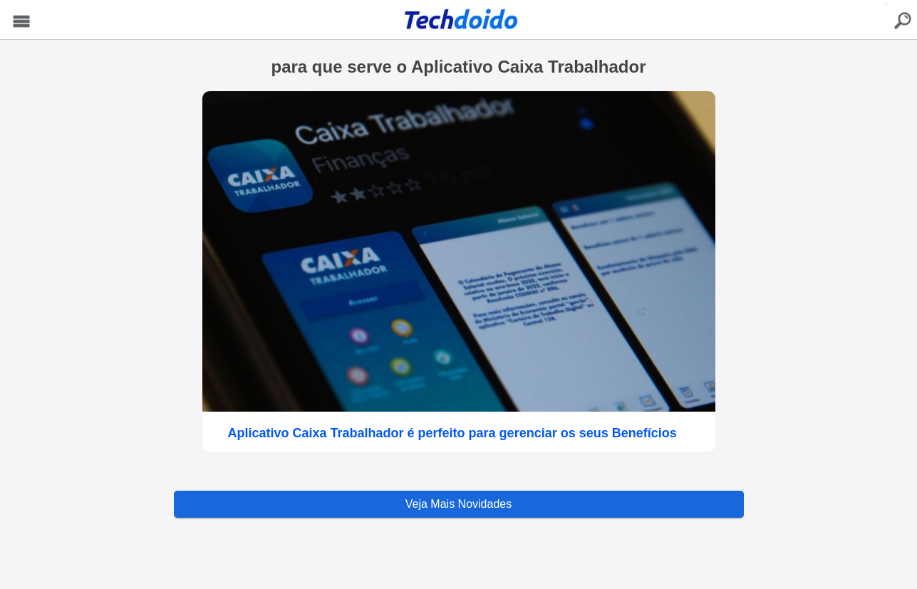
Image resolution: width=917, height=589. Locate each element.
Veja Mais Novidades (458, 504)
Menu (22, 21)
